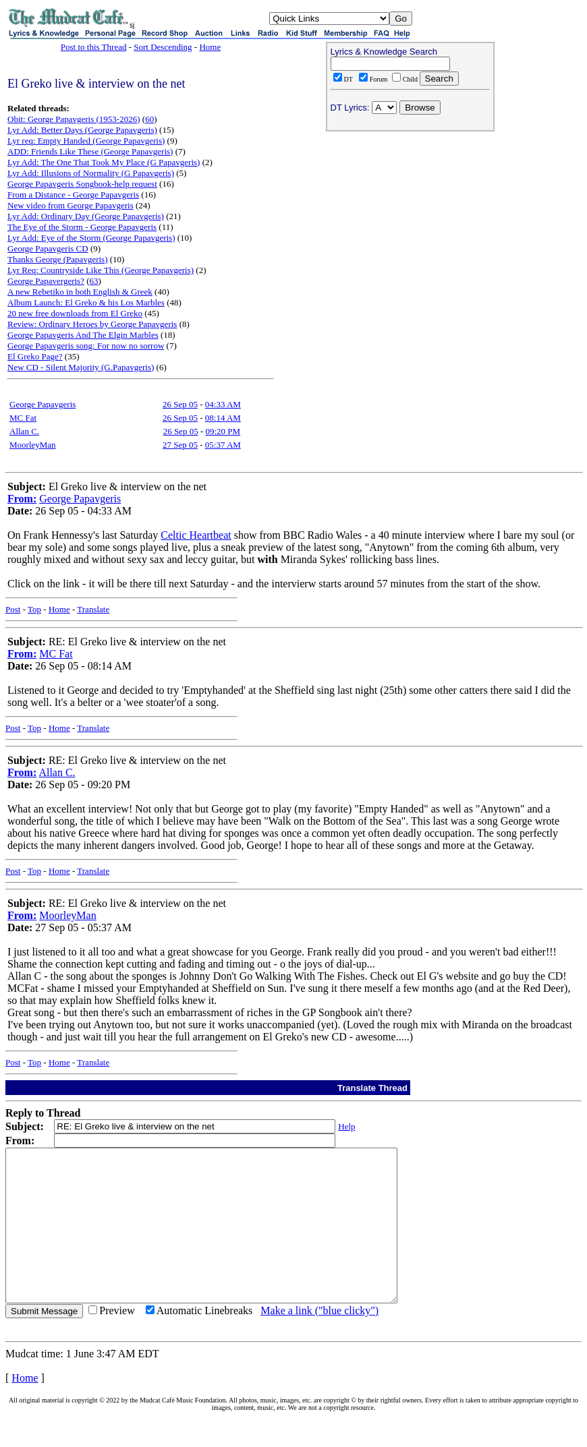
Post (12, 609)
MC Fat (22, 418)
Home (210, 47)
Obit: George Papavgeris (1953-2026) (73, 119)
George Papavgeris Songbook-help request (82, 184)
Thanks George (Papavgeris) (57, 259)
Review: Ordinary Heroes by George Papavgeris (92, 324)
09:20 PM (222, 431)
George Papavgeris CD (47, 248)
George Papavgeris (42, 404)
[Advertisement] (410, 223)
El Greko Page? (35, 356)
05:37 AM (223, 445)
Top (34, 609)
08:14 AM (223, 418)
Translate (93, 609)
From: (21, 498)
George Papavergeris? (45, 281)
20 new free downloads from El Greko (74, 313)
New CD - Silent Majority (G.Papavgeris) (80, 367)
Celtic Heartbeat (196, 535)
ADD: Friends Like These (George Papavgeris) (90, 151)
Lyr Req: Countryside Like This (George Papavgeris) (100, 270)
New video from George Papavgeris (70, 205)
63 (94, 281)
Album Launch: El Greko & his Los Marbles (86, 302)
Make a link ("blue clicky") (319, 1341)
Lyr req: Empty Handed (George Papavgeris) (86, 141)
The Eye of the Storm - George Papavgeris (82, 227)
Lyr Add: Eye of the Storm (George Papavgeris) (91, 238)
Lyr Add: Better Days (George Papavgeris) (82, 130)
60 (149, 119)
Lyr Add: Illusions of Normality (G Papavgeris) (90, 173)
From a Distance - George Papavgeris (73, 194)
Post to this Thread (94, 47)
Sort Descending (163, 47)
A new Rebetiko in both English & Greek (79, 292)
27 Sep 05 (180, 445)
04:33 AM (223, 404)
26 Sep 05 (180, 404)
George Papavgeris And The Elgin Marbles (83, 335)
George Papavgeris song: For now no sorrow (85, 346)
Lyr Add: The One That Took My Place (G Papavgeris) (103, 162)
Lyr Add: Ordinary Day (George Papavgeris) (85, 216)
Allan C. (24, 431)
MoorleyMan (32, 445)
